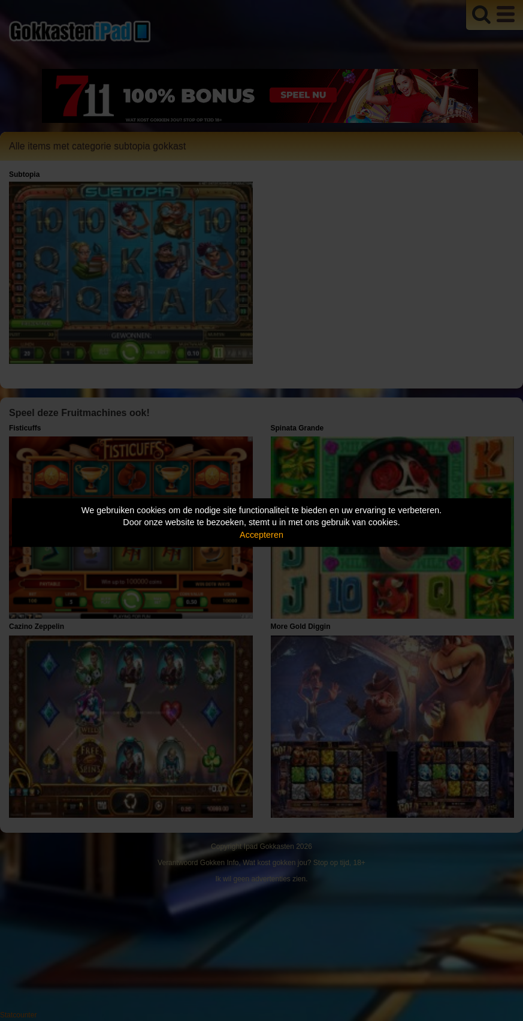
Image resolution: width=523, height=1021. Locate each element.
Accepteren (261, 535)
